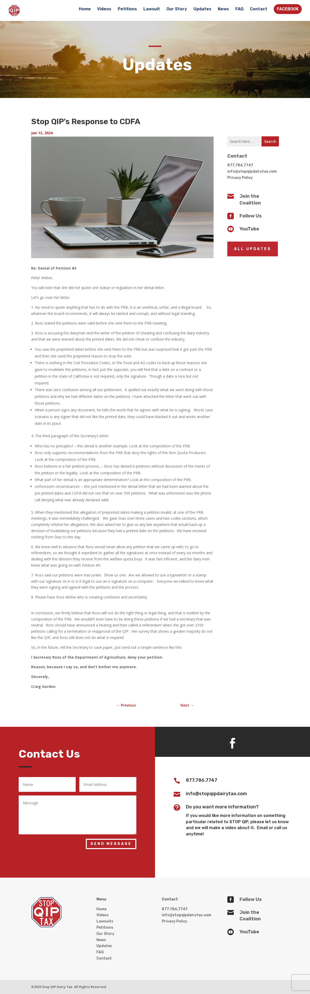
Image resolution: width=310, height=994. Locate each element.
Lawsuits (104, 921)
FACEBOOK (288, 8)
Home (85, 9)
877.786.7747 (240, 165)
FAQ (239, 9)
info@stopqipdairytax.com (252, 171)
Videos (104, 9)
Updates (202, 9)
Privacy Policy (240, 177)
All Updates (252, 249)
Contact (258, 9)
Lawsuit (151, 9)
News (223, 9)
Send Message (111, 844)
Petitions (127, 9)
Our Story (176, 9)
